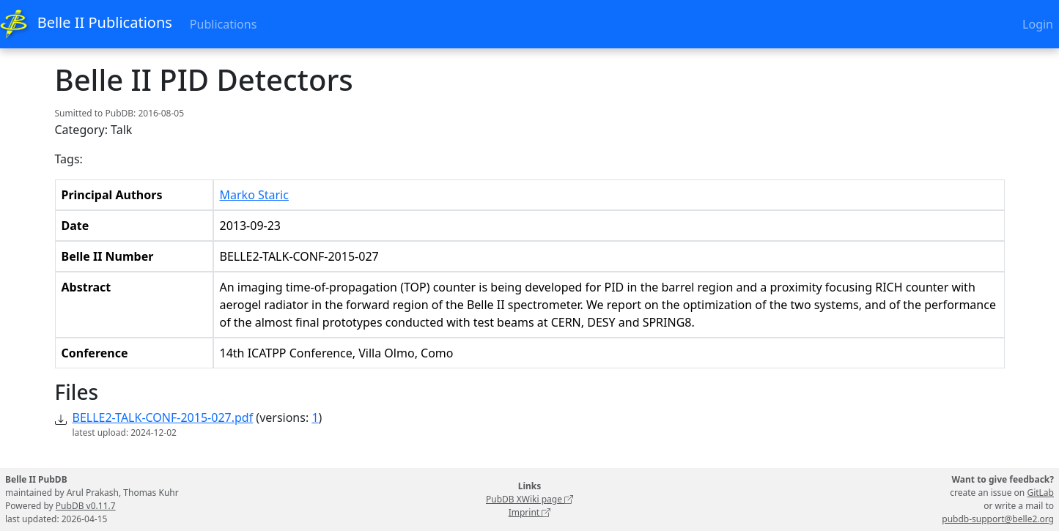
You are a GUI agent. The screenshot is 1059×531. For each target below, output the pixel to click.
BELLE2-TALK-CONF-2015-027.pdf (163, 417)
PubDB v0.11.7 (86, 506)
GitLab (1040, 492)
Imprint (530, 512)
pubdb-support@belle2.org (998, 519)
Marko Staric (254, 195)
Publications (223, 24)
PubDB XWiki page (529, 499)
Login (1037, 24)
